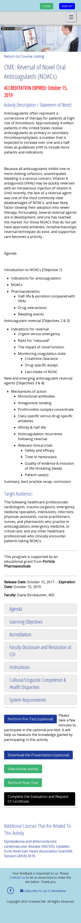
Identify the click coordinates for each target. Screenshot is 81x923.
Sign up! (67, 6)
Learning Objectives (26, 621)
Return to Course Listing (24, 56)
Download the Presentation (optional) (38, 755)
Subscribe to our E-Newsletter (43, 891)
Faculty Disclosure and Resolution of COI (40, 650)
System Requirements (28, 699)
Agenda (16, 608)
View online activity (23, 768)
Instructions (20, 667)
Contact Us (17, 877)
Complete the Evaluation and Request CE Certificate (38, 799)
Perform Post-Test (23, 782)
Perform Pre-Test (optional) (30, 719)
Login (47, 6)
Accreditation (20, 634)
